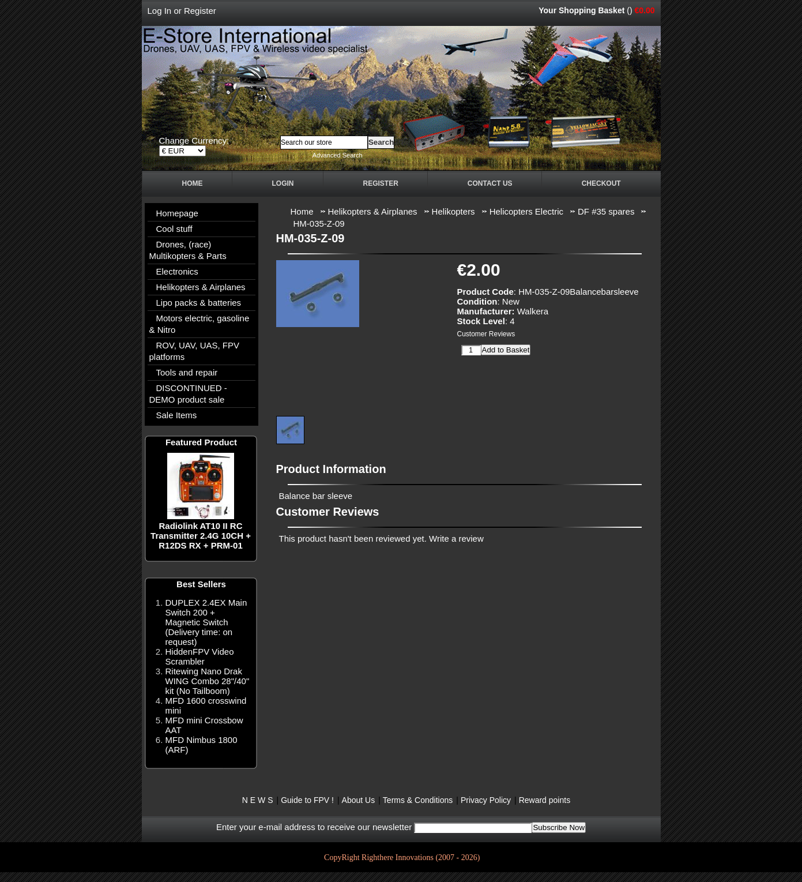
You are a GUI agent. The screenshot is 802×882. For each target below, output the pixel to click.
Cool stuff (174, 229)
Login (283, 183)
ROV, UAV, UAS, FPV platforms (194, 351)
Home (192, 183)
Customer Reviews (486, 334)
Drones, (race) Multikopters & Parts (188, 250)
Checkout (601, 183)
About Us (358, 800)
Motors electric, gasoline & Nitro (199, 324)
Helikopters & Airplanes (201, 287)
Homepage (177, 213)
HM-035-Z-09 (319, 223)
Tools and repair (187, 372)
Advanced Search (337, 155)
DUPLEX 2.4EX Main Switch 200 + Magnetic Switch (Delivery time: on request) (206, 622)
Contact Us (490, 183)
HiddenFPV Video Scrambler (199, 656)
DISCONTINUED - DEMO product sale (188, 393)
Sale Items (176, 415)
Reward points (545, 800)
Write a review (456, 538)
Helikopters (453, 211)
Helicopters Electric (526, 211)
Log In (160, 11)
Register (200, 11)
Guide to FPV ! (307, 800)
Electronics (177, 271)
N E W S (257, 800)
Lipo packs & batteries (199, 302)
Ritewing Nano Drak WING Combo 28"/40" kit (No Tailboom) (207, 681)
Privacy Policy (486, 800)
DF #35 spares (606, 211)
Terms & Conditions (418, 800)
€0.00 (644, 10)
